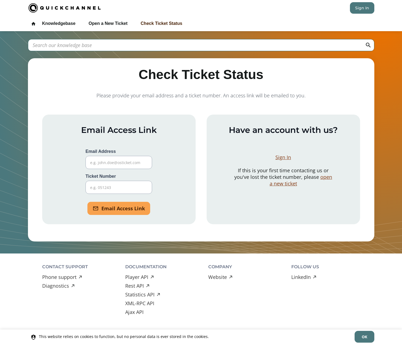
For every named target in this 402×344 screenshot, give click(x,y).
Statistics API (140, 294)
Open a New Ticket (108, 23)
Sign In (362, 7)
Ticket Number (118, 184)
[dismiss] (364, 337)
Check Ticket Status (161, 23)
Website (217, 277)
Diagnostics (55, 285)
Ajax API (134, 312)
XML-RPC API (139, 303)
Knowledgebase (59, 23)
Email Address (118, 159)
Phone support (59, 277)
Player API (136, 277)
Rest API (134, 285)
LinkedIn (301, 277)
